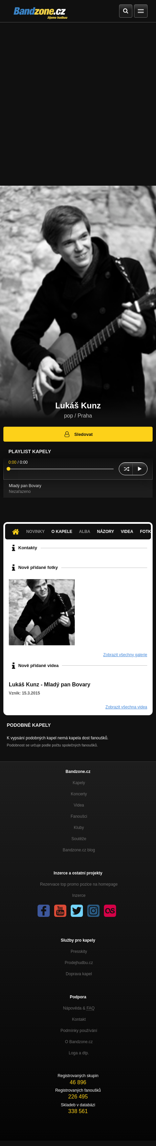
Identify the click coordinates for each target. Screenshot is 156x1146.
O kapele (61, 531)
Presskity (79, 951)
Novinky (35, 531)
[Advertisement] (78, 104)
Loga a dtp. (79, 1053)
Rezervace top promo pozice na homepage (78, 884)
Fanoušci (79, 816)
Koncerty (79, 794)
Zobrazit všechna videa (126, 707)
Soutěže (78, 838)
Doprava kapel (79, 974)
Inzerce (78, 895)
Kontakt (79, 1019)
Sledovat (78, 434)
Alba (84, 531)
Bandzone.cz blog (79, 850)
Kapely (79, 782)
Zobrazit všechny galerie (125, 654)
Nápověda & (78, 1008)
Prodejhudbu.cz (79, 962)
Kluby (79, 827)
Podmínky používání (79, 1030)
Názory (105, 531)
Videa (127, 531)
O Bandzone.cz (79, 1041)
